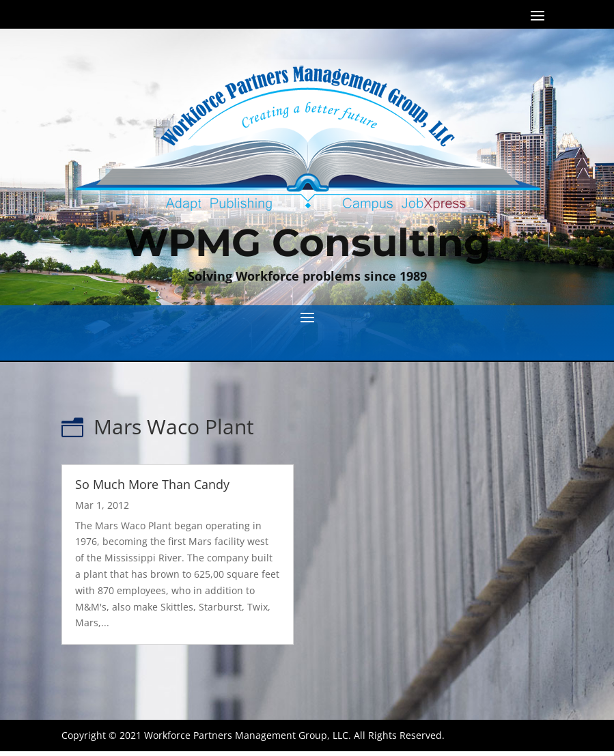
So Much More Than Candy (152, 484)
